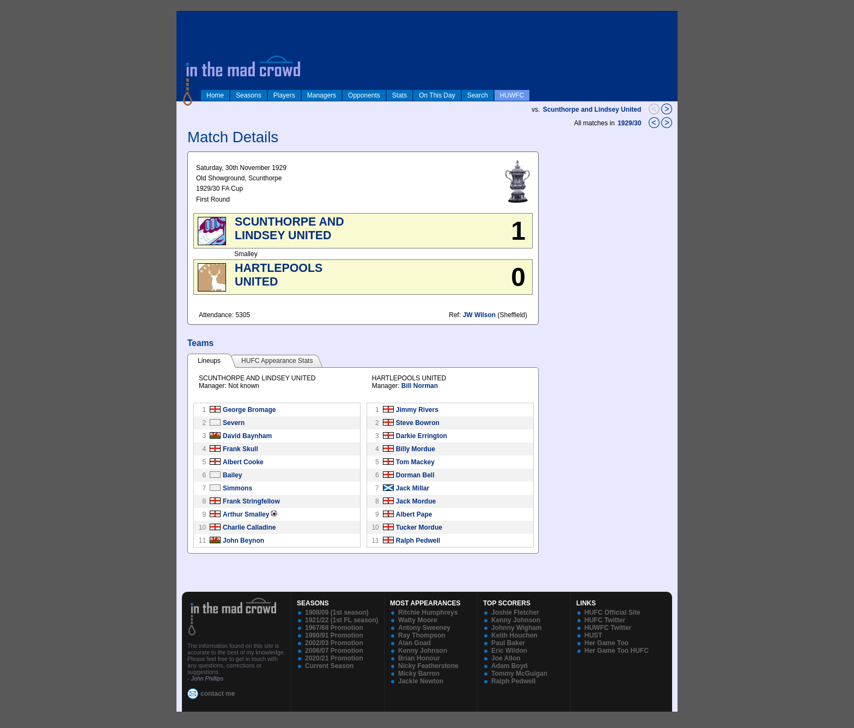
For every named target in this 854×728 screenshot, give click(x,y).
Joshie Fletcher (515, 612)
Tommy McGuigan (519, 673)
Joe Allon (506, 658)
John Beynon (243, 540)
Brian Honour (419, 658)
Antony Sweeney (424, 628)
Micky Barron (419, 673)
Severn (234, 423)
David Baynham (247, 436)
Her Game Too (606, 643)
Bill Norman (419, 386)
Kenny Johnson (422, 650)
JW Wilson (479, 315)
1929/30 (630, 123)
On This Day (437, 95)
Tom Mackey (415, 462)
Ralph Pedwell (418, 540)
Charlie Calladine (249, 527)
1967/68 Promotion (334, 628)
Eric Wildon (509, 650)
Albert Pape (414, 514)
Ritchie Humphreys (427, 612)
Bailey (232, 475)
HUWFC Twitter (607, 628)
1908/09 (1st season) (337, 612)
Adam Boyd (509, 666)
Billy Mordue (415, 449)
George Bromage (249, 410)
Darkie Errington (421, 436)
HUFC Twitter (604, 620)
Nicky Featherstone (428, 666)
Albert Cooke (243, 462)
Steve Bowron (418, 423)
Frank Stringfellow (251, 501)
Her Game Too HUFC (616, 650)
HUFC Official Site (612, 612)
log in (188, 17)
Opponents (364, 95)
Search (477, 95)
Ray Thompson (422, 635)
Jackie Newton (420, 681)
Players (284, 95)
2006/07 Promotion (334, 650)
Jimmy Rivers (417, 410)
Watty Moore (417, 620)
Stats (399, 95)
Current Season (329, 666)
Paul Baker (508, 643)
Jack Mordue (416, 501)
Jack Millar (412, 488)
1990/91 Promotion (334, 635)
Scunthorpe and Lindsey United (592, 109)
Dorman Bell (415, 475)
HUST (593, 635)
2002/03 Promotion (334, 643)
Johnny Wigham (516, 628)
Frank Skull (240, 449)
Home (215, 95)
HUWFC (512, 95)
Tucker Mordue (419, 527)
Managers (321, 95)
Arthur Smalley (246, 514)
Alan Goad (414, 643)
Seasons (248, 95)
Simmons (237, 488)
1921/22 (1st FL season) (342, 620)
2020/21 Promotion (334, 658)
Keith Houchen (514, 635)
